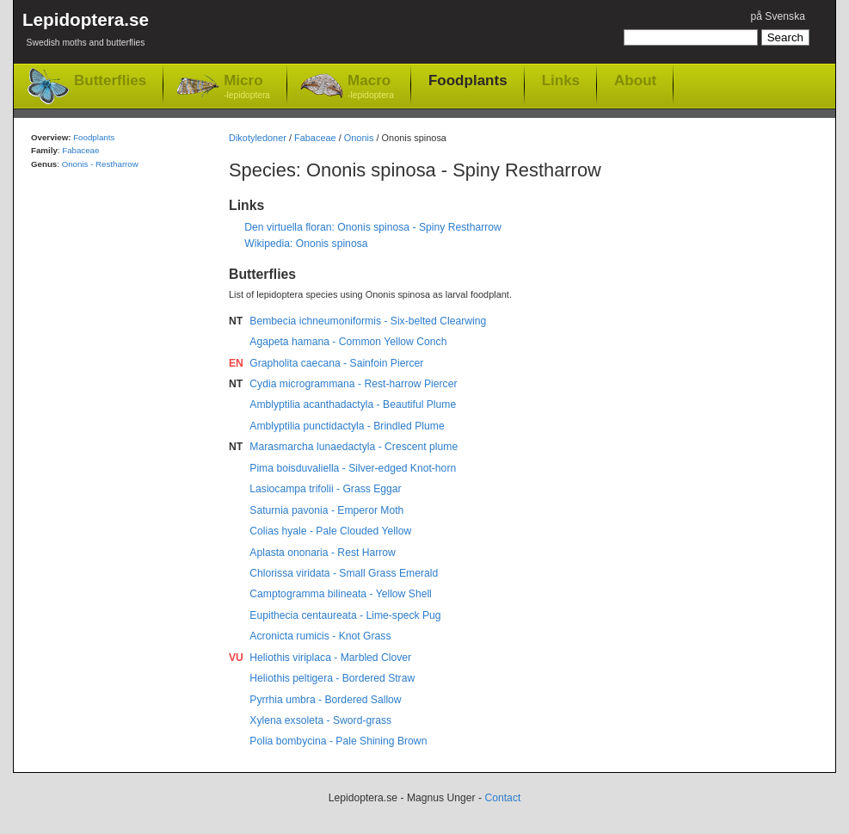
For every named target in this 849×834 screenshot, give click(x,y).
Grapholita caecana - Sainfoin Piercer (336, 363)
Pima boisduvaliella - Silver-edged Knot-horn (352, 468)
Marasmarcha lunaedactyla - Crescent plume (353, 447)
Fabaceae (315, 138)
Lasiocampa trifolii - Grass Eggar (325, 489)
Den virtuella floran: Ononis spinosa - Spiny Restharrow (372, 227)
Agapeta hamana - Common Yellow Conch (347, 342)
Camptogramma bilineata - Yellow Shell (340, 594)
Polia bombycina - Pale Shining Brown (338, 741)
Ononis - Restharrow (100, 164)
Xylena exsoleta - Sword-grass (320, 720)
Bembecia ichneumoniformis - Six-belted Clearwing (367, 321)
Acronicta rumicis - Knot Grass (320, 636)
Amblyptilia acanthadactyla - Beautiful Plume (352, 404)
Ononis (359, 138)
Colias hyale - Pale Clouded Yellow (330, 531)
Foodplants (468, 80)
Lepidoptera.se (85, 32)
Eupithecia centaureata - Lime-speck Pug (344, 615)
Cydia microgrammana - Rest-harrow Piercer (353, 384)
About (635, 80)
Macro (371, 87)
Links (561, 80)
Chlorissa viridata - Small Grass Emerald (343, 573)
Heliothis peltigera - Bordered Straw (332, 678)
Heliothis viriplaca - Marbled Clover (330, 658)
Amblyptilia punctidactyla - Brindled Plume (346, 426)
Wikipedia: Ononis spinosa (305, 244)
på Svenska (777, 16)
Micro (247, 87)
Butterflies (110, 80)
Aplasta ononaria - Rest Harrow (322, 553)
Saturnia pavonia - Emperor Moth (326, 510)
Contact (502, 798)
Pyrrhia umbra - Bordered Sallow (325, 700)
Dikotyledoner (257, 138)
